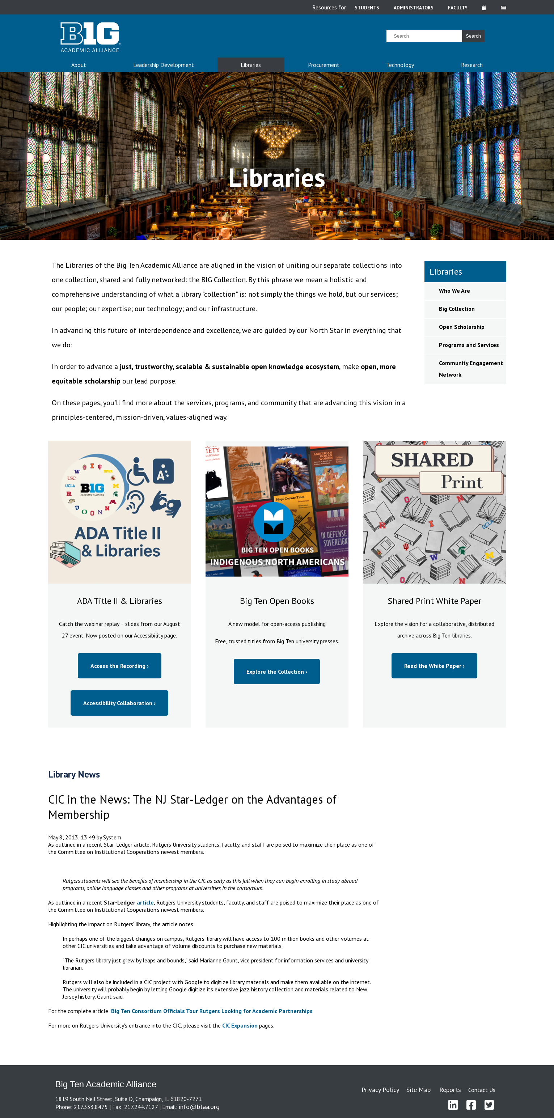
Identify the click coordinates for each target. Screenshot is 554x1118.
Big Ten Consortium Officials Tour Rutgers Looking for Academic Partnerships (212, 1011)
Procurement (323, 64)
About (78, 64)
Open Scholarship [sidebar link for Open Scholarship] (462, 326)
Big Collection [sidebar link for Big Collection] (457, 308)
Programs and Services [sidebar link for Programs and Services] (469, 344)
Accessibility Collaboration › (119, 703)
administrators (414, 7)
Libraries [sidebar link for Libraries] (446, 271)
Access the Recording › (119, 665)
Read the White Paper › (434, 665)
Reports (450, 1089)
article (145, 902)
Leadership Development (163, 64)
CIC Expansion (240, 1025)
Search (473, 36)
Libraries (251, 64)
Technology (400, 64)
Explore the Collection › (276, 671)
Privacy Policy (380, 1089)
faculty (458, 7)
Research (472, 64)
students (367, 7)
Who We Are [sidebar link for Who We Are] (454, 290)
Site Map (418, 1089)
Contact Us (481, 1089)
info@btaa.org (199, 1106)
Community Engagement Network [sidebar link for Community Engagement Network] (471, 368)
